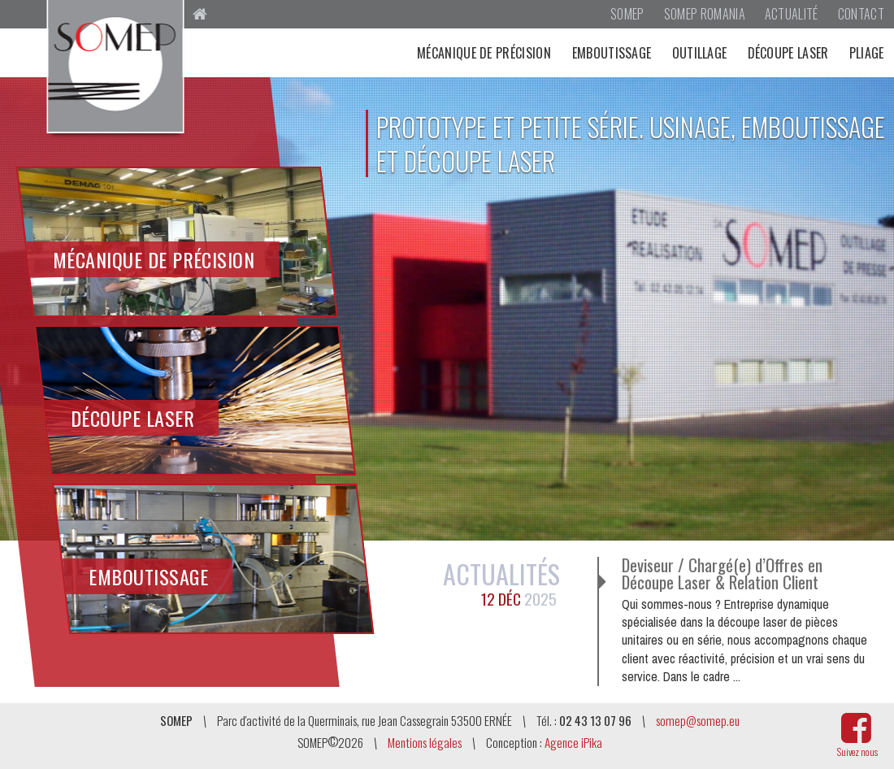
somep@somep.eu (698, 720)
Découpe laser (788, 53)
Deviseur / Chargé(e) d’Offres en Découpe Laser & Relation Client (722, 574)
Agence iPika (573, 742)
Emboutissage (612, 53)
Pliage (866, 53)
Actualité (791, 14)
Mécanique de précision (484, 53)
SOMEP (627, 14)
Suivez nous (857, 751)
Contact (861, 14)
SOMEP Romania (704, 14)
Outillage (699, 53)
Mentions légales (425, 742)
